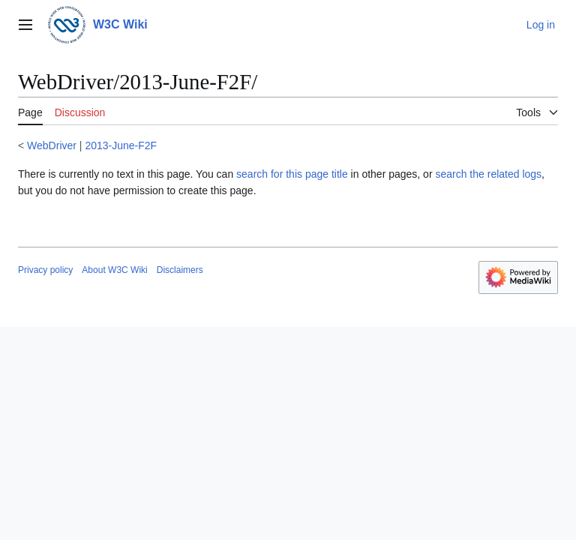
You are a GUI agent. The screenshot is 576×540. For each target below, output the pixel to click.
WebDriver (51, 146)
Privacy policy (45, 270)
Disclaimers (180, 270)
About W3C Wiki (114, 270)
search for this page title (292, 174)
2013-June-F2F (121, 146)
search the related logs (488, 174)
